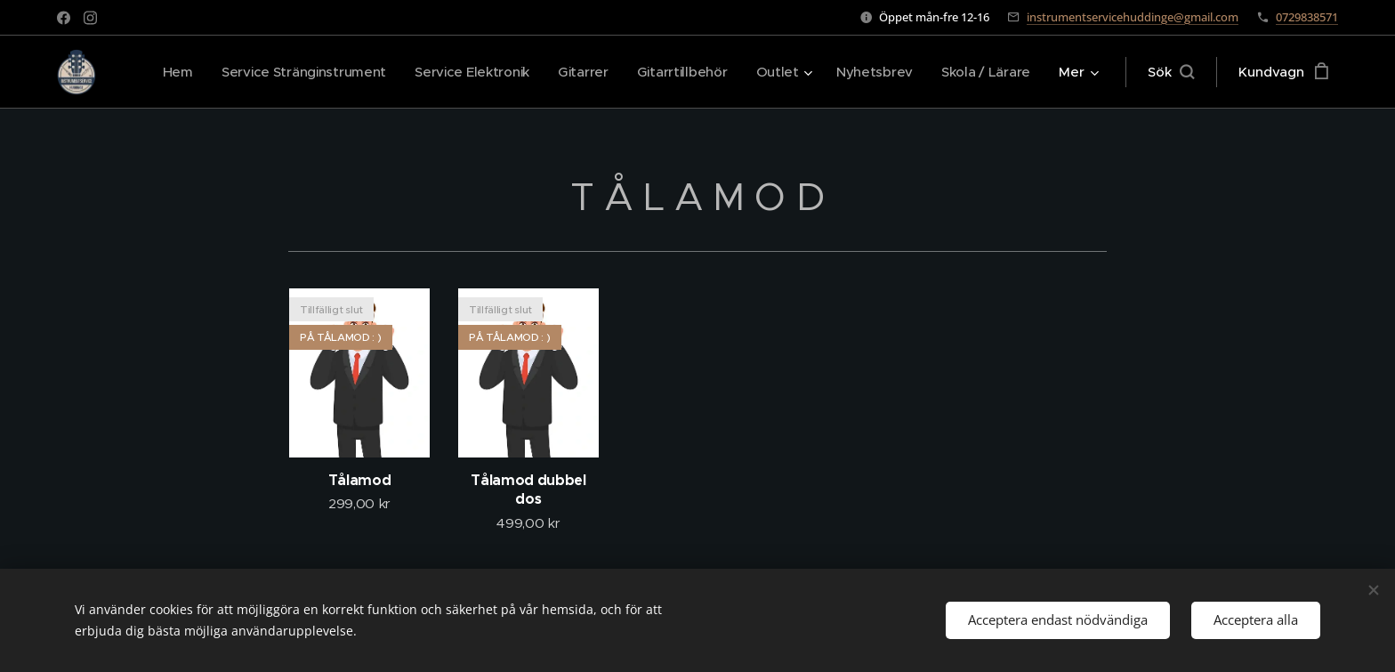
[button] (1170, 72)
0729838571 (1307, 17)
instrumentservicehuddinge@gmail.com (1132, 17)
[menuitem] (158, 72)
